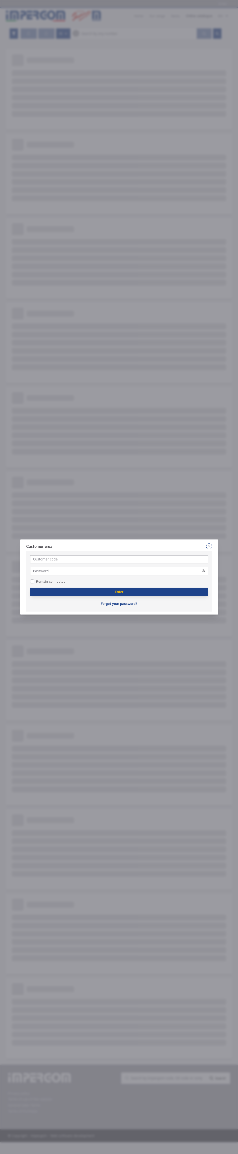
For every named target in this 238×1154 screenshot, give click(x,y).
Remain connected (50, 581)
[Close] (209, 546)
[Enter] (119, 592)
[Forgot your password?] (119, 604)
